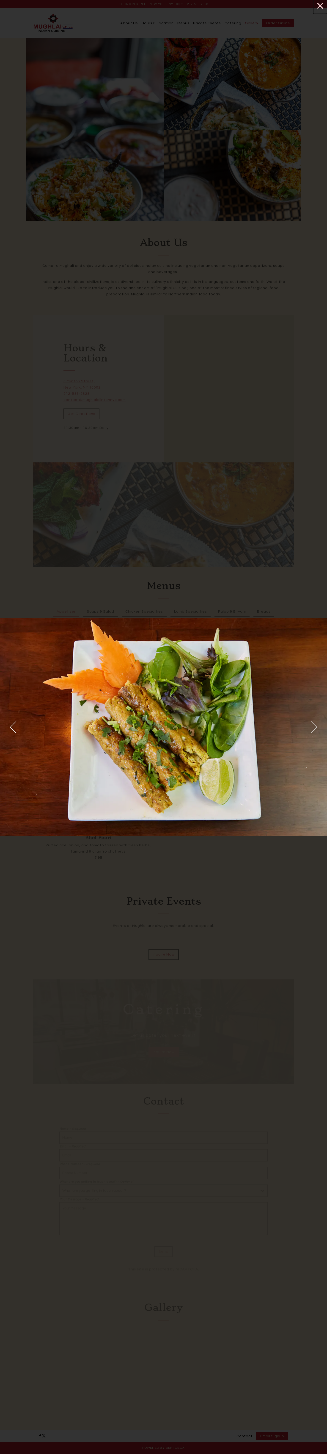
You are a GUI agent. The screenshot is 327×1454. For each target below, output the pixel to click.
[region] (163, 727)
